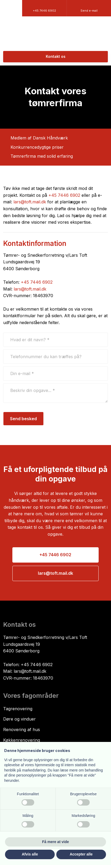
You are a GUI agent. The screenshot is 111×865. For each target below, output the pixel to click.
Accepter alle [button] (81, 854)
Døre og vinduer (19, 719)
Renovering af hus (21, 729)
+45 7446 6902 (64, 195)
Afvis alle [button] (30, 854)
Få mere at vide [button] (55, 842)
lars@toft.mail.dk (29, 201)
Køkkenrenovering (21, 740)
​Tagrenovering (17, 708)
